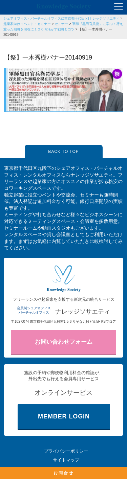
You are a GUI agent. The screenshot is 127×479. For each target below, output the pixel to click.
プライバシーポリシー (66, 451)
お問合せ (64, 473)
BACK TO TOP (63, 151)
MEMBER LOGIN (64, 416)
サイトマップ (66, 459)
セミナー (61, 24)
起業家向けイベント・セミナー (27, 24)
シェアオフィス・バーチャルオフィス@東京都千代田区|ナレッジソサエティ (61, 18)
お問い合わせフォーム (63, 342)
